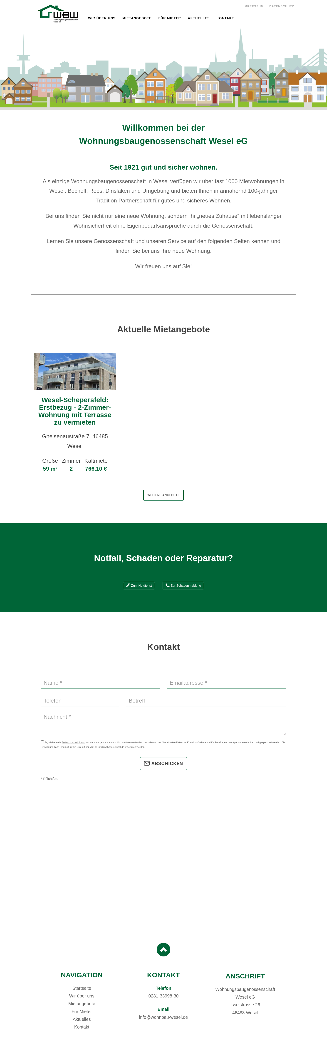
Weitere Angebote (163, 495)
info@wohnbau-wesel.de (163, 1017)
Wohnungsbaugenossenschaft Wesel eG (57, 14)
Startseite (81, 988)
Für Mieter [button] (170, 18)
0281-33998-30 (164, 995)
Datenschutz (281, 6)
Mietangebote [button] (137, 18)
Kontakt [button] (225, 18)
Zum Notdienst (139, 586)
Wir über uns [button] (102, 18)
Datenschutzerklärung (73, 742)
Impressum (253, 6)
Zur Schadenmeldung (183, 586)
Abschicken (163, 763)
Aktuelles (199, 18)
